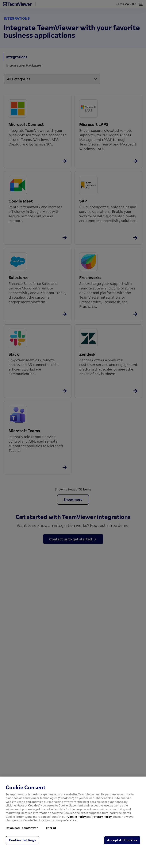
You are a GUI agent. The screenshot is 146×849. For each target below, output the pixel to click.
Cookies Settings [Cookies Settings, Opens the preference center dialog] (22, 840)
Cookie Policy (76, 816)
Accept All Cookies (122, 840)
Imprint (51, 828)
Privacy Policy (102, 816)
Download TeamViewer (22, 828)
